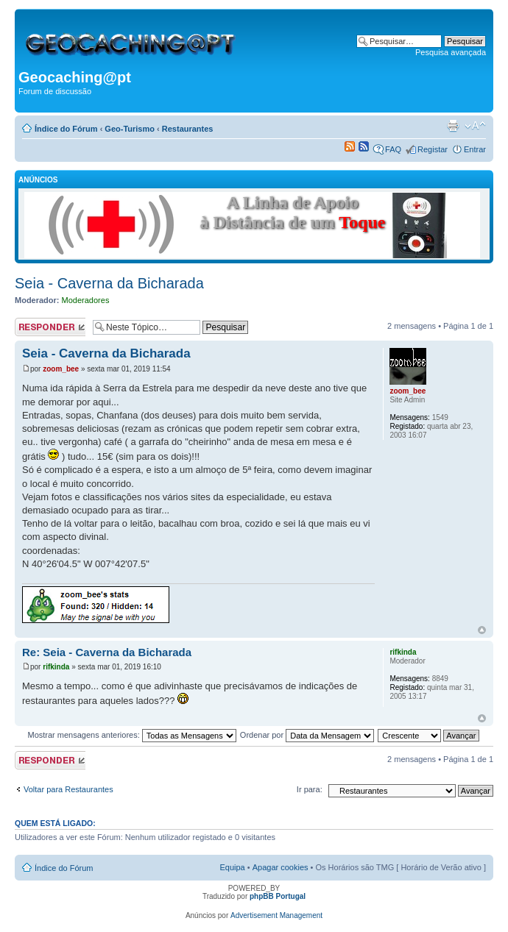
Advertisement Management (276, 915)
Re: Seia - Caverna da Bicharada (106, 652)
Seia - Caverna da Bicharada (109, 283)
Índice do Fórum (66, 128)
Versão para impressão (453, 125)
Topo (482, 630)
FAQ (393, 149)
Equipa (231, 867)
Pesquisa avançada (450, 52)
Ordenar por (307, 734)
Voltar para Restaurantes (68, 789)
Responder (50, 327)
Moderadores (86, 300)
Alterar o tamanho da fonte (475, 125)
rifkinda (56, 667)
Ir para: (309, 789)
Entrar (475, 149)
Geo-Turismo (130, 128)
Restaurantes (188, 128)
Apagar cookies (280, 867)
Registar (432, 149)
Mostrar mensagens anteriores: (131, 734)
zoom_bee (61, 369)
